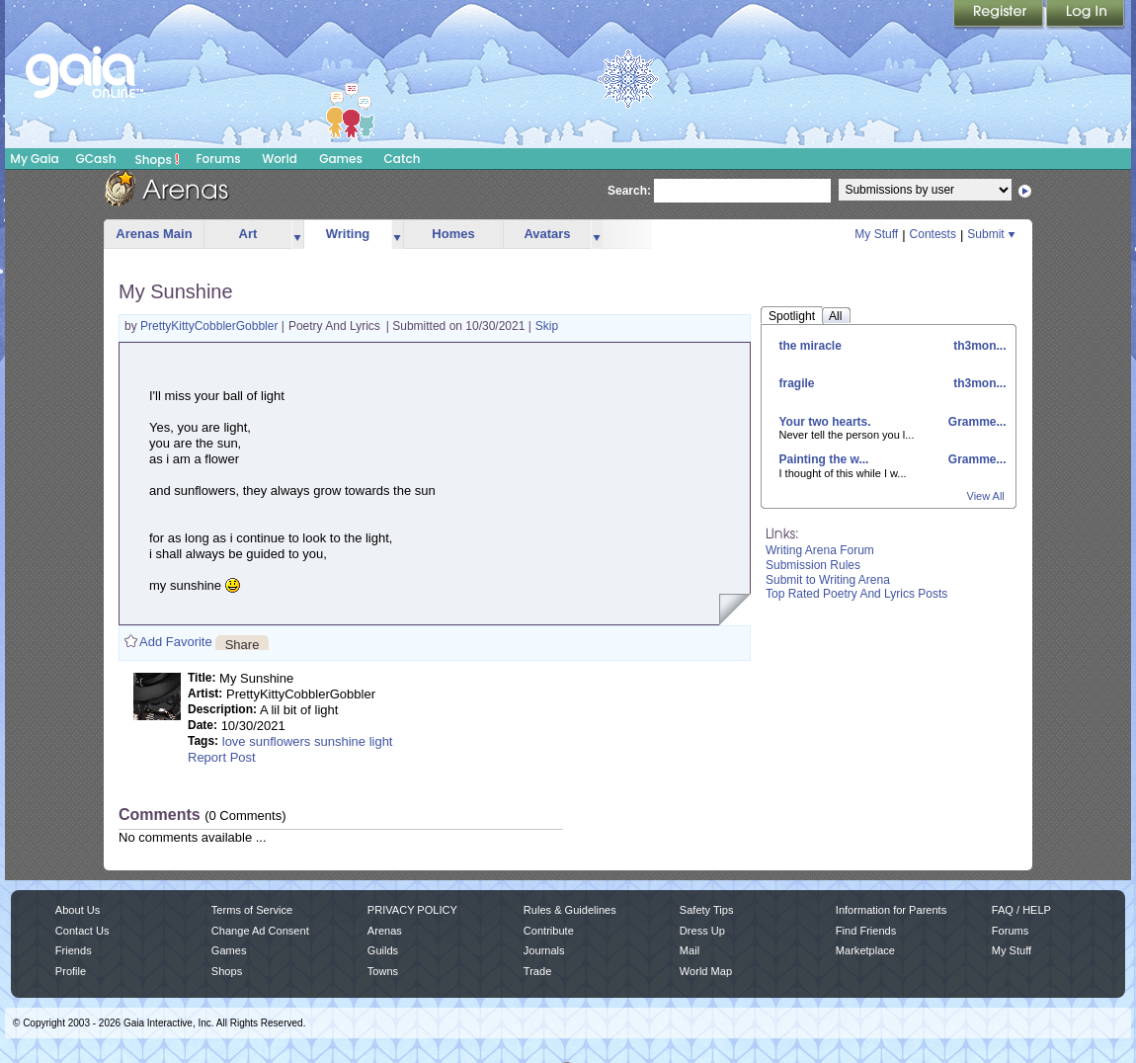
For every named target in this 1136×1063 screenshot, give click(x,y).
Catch (402, 158)
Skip (546, 326)
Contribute (549, 931)
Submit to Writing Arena (828, 580)
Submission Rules (813, 565)
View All (986, 496)
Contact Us (82, 931)
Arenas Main (154, 233)
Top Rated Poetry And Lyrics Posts (856, 594)
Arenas (384, 931)
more (297, 234)
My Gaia (34, 158)
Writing (348, 233)
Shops (157, 159)
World (279, 158)
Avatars (547, 233)
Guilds (382, 950)
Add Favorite (175, 641)
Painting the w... (824, 459)
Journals (544, 950)
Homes (453, 233)
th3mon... (978, 346)
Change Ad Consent (260, 931)
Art (248, 233)
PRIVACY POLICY (412, 910)
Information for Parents (891, 910)
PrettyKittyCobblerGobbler (211, 326)
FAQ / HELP (1021, 910)
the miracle (810, 346)
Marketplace (865, 950)
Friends (73, 950)
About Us (77, 910)
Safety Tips (707, 910)
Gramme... (975, 422)
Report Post (222, 757)
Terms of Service (251, 910)
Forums (218, 158)
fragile (797, 383)
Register (999, 15)
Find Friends (866, 931)
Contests (933, 234)
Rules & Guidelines (570, 910)
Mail (689, 950)
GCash (96, 158)
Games (341, 158)
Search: (629, 191)
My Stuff (876, 234)
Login (1085, 15)
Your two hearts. (825, 422)
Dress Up (702, 931)
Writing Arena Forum (820, 550)
